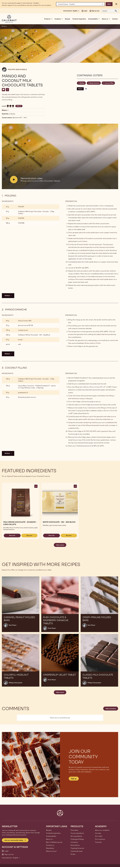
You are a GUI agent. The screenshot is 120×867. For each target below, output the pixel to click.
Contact (115, 19)
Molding (82, 83)
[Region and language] (80, 4)
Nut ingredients (76, 836)
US (86, 89)
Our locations (100, 839)
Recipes (67, 19)
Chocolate (74, 830)
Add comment (111, 708)
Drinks (73, 854)
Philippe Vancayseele (17, 69)
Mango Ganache (94, 83)
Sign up (73, 779)
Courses (98, 833)
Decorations (75, 845)
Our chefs (98, 836)
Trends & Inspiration (79, 19)
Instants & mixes (77, 851)
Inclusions (74, 842)
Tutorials (98, 842)
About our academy (102, 830)
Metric (80, 89)
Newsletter (50, 848)
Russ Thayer (12, 625)
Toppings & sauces (77, 848)
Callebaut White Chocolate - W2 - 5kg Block (34, 335)
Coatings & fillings (77, 839)
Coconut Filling (109, 83)
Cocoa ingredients (77, 833)
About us (49, 839)
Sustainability (51, 836)
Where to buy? (51, 851)
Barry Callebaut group (54, 842)
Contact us (50, 845)
